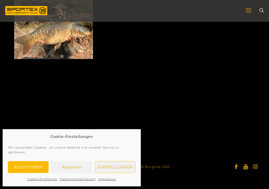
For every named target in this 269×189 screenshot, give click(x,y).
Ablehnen (71, 167)
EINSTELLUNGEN (115, 167)
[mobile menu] (248, 10)
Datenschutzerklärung (78, 179)
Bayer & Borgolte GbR (150, 166)
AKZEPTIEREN (28, 167)
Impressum (107, 179)
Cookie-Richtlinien (42, 179)
